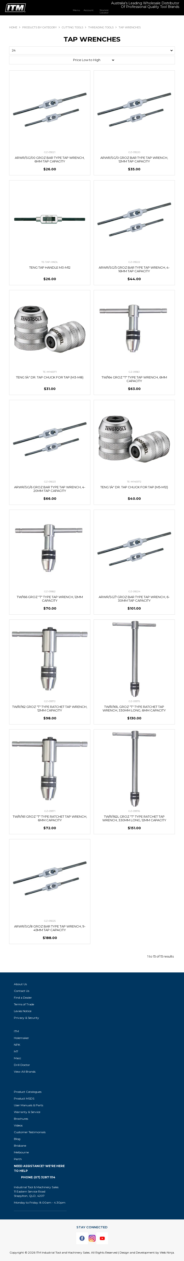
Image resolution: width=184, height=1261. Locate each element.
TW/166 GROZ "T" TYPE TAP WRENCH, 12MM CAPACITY (50, 598)
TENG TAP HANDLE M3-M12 (49, 267)
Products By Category (39, 27)
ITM (16, 1031)
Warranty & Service (27, 1112)
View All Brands (24, 1071)
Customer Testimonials (30, 1132)
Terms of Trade (24, 1004)
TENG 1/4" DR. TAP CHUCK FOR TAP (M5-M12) (134, 487)
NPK (17, 1044)
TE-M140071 (50, 371)
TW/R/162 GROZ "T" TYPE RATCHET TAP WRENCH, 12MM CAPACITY (49, 708)
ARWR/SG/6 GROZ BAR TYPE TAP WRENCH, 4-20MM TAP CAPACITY (49, 489)
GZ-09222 (134, 262)
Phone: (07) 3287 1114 (38, 1177)
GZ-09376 (134, 811)
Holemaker (21, 1038)
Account (88, 10)
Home (13, 27)
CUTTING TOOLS (72, 27)
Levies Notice (22, 1011)
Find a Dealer (23, 997)
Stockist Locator (104, 11)
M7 (16, 1051)
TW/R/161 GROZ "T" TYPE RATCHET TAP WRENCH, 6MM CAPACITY (50, 818)
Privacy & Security (27, 1018)
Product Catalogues (27, 1092)
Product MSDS (24, 1098)
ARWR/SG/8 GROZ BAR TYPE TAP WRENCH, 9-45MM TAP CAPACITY (50, 928)
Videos (18, 1125)
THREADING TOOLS (101, 27)
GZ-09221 (49, 152)
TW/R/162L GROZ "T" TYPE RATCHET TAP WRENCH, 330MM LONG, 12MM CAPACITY (134, 818)
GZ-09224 (134, 591)
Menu (76, 10)
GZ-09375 (134, 701)
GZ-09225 (50, 920)
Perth (18, 1159)
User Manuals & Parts (28, 1105)
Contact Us (21, 991)
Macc (17, 1058)
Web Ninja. (167, 1252)
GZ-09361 (134, 371)
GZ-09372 (50, 701)
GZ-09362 (50, 591)
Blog (17, 1139)
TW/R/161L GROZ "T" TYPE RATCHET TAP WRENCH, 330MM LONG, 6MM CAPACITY (134, 708)
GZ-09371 (49, 811)
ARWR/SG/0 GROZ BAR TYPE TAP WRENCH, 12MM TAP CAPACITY (134, 159)
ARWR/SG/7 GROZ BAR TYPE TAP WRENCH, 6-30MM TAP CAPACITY (134, 598)
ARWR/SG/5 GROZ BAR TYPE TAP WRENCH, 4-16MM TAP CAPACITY (134, 269)
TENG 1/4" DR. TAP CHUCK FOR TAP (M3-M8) (49, 377)
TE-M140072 (134, 481)
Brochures (21, 1118)
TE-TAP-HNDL (49, 262)
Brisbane (20, 1145)
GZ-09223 (50, 481)
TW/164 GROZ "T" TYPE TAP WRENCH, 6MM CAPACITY (134, 379)
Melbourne (21, 1152)
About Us (20, 984)
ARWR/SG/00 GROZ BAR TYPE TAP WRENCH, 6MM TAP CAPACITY (50, 159)
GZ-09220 (134, 152)
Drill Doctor (22, 1065)
